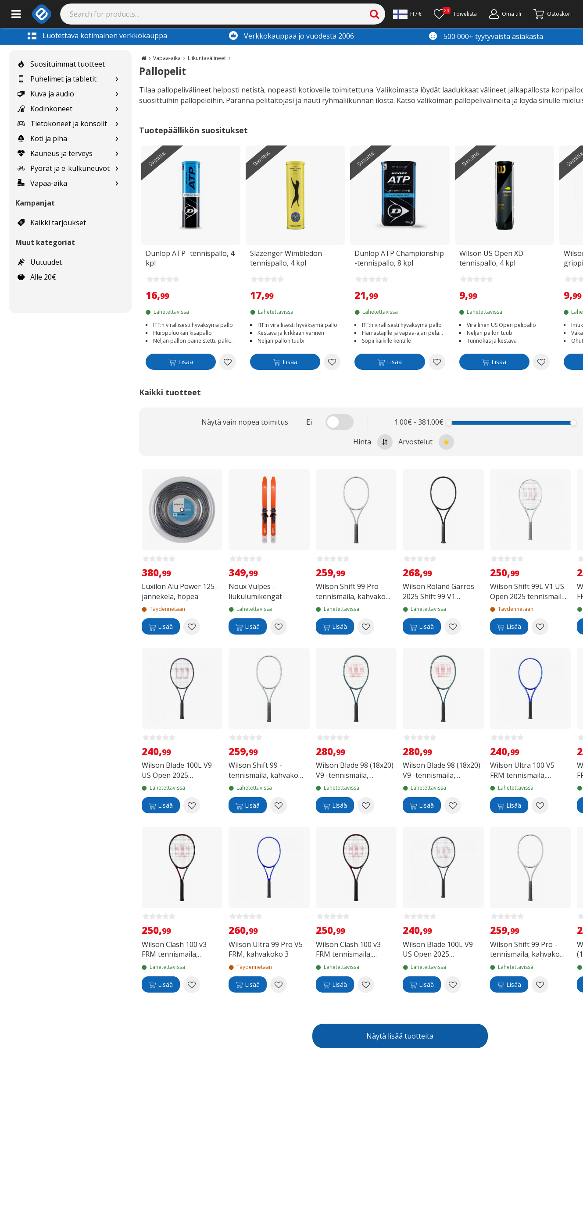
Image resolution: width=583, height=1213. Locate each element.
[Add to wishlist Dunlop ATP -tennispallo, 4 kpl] (227, 362)
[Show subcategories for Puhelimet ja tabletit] (117, 79)
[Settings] (407, 14)
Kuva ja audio (46, 94)
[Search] (223, 14)
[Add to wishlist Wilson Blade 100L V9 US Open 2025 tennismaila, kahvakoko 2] (191, 805)
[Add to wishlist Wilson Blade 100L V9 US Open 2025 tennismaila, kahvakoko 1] (452, 984)
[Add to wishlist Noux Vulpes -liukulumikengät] (278, 626)
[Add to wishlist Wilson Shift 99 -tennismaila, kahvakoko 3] (278, 805)
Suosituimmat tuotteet (61, 64)
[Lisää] (181, 363)
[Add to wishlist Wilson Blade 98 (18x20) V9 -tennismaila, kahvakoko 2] (452, 805)
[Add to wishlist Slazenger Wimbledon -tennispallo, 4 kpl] (332, 362)
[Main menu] (16, 14)
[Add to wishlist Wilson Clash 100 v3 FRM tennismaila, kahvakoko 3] (191, 984)
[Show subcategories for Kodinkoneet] (117, 108)
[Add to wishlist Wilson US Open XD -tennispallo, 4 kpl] (541, 362)
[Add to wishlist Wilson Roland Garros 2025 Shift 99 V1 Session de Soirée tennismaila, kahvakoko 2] (452, 626)
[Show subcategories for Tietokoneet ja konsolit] (117, 123)
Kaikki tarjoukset (52, 222)
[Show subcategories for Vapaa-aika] (117, 183)
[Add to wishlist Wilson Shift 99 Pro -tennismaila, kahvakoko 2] (366, 626)
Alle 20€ (37, 277)
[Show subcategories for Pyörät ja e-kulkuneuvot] (117, 168)
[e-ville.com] (41, 14)
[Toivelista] (455, 14)
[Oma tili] (505, 14)
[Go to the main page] (143, 58)
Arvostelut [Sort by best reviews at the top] (426, 442)
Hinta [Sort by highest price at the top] (373, 442)
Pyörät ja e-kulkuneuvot (64, 168)
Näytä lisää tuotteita (399, 1036)
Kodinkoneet (45, 108)
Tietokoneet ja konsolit (62, 123)
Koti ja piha (42, 138)
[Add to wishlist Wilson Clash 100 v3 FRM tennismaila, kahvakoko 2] (366, 984)
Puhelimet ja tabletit (57, 79)
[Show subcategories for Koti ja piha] (117, 138)
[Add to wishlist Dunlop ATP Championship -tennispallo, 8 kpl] (437, 362)
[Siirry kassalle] (552, 14)
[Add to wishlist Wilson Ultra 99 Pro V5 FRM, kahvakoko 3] (278, 984)
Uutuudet (40, 262)
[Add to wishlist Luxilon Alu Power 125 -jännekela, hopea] (191, 626)
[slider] (448, 422)
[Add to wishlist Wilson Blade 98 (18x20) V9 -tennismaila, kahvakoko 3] (366, 805)
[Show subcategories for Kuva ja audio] (117, 94)
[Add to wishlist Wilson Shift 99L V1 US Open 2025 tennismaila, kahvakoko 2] (540, 626)
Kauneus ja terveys (55, 153)
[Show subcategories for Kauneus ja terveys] (117, 153)
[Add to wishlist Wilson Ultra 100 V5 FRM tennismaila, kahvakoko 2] (540, 805)
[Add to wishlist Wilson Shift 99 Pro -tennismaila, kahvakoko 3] (540, 984)
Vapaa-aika (42, 183)
